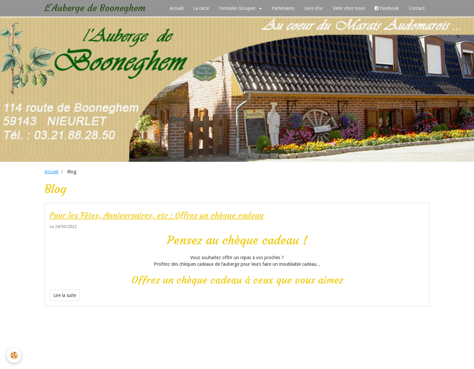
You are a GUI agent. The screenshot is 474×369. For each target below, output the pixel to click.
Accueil (176, 8)
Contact (417, 8)
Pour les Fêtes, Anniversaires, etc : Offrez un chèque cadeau (157, 215)
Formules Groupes (238, 8)
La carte (201, 8)
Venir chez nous (349, 8)
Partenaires (283, 8)
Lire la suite (64, 295)
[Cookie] (14, 355)
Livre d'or (313, 8)
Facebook (387, 8)
